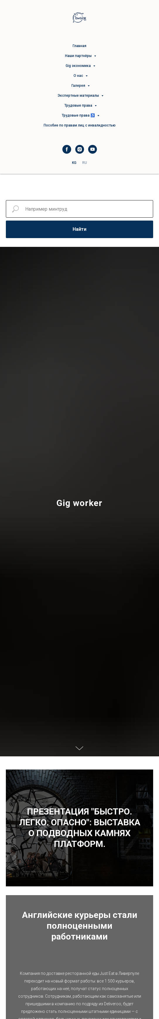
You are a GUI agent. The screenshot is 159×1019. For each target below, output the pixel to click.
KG (74, 163)
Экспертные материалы (79, 95)
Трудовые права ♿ (79, 115)
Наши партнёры (79, 56)
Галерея (78, 86)
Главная (79, 46)
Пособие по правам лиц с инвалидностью (80, 125)
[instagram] (79, 149)
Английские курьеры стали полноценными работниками (79, 926)
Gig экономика (79, 66)
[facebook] (66, 149)
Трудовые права (78, 105)
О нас (78, 76)
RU (84, 163)
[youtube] (92, 149)
